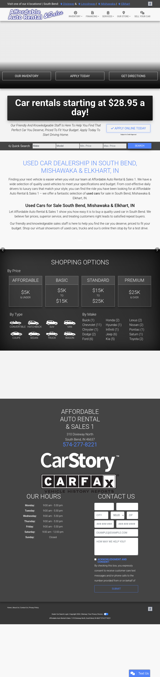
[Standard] (98, 291)
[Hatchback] (35, 324)
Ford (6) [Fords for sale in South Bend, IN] (87, 339)
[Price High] (115, 146)
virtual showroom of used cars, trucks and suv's (68, 228)
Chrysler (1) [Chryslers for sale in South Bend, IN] (90, 329)
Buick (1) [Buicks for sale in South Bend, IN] (88, 320)
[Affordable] (25, 291)
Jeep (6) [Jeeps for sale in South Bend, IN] (111, 334)
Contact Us (24, 607)
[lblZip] (132, 515)
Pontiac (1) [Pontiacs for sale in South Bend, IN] (136, 329)
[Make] (44, 146)
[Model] (68, 146)
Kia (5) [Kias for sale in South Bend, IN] (110, 339)
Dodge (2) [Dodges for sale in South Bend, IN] (89, 334)
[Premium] (134, 291)
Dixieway (67, 3)
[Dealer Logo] (35, 14)
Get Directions (133, 76)
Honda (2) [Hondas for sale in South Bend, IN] (112, 320)
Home (9, 607)
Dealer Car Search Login (60, 614)
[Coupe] (16, 335)
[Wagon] (69, 335)
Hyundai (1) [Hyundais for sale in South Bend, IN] (114, 325)
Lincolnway (87, 3)
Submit (116, 588)
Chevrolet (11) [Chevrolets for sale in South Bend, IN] (92, 325)
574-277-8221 (80, 444)
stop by (122, 228)
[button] (2, 250)
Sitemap (84, 614)
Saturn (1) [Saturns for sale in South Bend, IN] (136, 334)
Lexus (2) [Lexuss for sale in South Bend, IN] (135, 320)
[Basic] (62, 291)
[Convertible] (18, 324)
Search (139, 145)
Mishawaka (106, 3)
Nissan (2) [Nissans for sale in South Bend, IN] (136, 325)
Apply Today (80, 76)
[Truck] (52, 335)
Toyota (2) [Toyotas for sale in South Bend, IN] (136, 339)
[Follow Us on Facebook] (150, 4)
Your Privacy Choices (98, 614)
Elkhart (124, 3)
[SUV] (52, 324)
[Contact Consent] (95, 559)
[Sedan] (34, 335)
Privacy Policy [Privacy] (34, 607)
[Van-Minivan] (69, 324)
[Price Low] (91, 146)
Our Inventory (26, 76)
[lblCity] (101, 515)
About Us (16, 607)
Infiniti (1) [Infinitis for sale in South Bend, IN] (112, 329)
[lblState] (117, 515)
